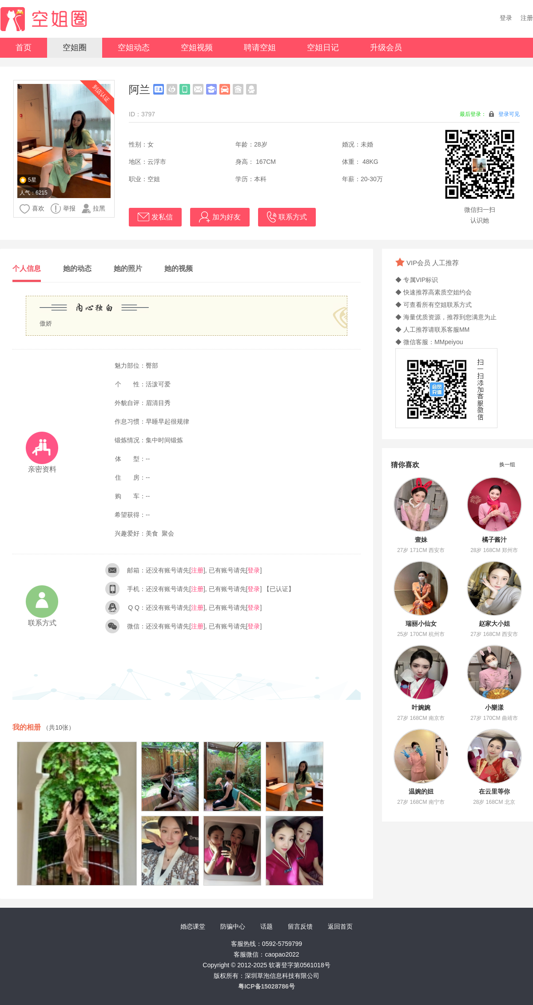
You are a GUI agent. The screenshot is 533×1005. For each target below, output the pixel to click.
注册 (527, 17)
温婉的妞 (421, 791)
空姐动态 (134, 47)
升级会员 (386, 47)
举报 (63, 208)
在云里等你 (494, 791)
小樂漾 (494, 707)
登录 (506, 17)
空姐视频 (197, 47)
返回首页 (340, 926)
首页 (24, 47)
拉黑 (93, 208)
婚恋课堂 (192, 926)
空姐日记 (323, 47)
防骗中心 (232, 926)
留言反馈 (300, 926)
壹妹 (421, 539)
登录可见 (509, 114)
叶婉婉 (421, 707)
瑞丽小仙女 (421, 623)
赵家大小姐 (494, 623)
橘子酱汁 (494, 539)
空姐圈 (75, 47)
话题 (266, 926)
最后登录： (490, 114)
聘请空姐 (260, 47)
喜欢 (32, 209)
